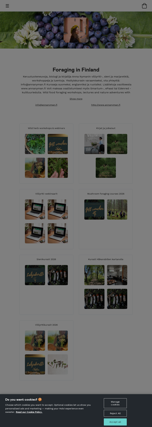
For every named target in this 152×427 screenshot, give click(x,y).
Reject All (115, 414)
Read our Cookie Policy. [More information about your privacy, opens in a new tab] (29, 413)
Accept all (115, 423)
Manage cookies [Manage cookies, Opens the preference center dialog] (115, 404)
